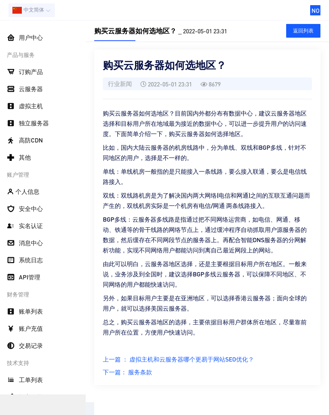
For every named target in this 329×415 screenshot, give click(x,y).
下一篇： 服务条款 (127, 372)
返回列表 (303, 30)
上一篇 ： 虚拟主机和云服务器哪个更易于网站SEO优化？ (178, 359)
